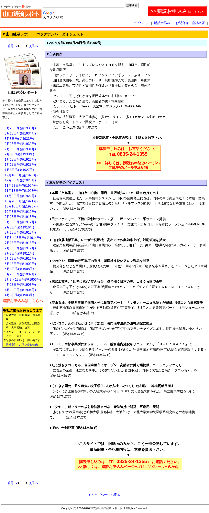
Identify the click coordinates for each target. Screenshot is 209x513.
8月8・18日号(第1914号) (23, 237)
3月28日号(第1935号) (20, 128)
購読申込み (162, 23)
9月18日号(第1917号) (20, 222)
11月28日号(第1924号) (21, 185)
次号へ (33, 46)
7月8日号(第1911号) (19, 253)
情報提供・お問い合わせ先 (22, 344)
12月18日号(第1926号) (21, 175)
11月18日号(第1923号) (21, 190)
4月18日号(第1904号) (20, 290)
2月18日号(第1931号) (20, 149)
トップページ (139, 23)
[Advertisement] (18, 412)
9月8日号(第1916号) (19, 227)
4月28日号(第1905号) (20, 284)
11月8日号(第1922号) (20, 196)
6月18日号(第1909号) (20, 264)
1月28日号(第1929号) (20, 159)
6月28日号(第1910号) (20, 258)
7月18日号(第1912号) (20, 248)
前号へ (12, 46)
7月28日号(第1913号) (20, 243)
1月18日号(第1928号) (20, 164)
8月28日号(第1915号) (20, 232)
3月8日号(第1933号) (19, 138)
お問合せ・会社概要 (190, 23)
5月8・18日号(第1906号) (23, 279)
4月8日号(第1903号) (19, 295)
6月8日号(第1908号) (19, 269)
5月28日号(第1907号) (20, 274)
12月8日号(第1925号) (20, 180)
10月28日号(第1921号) (21, 201)
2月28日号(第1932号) (20, 144)
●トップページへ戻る (104, 494)
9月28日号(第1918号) (20, 216)
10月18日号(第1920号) (21, 206)
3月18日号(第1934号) (20, 133)
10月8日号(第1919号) (20, 211)
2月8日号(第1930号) (19, 154)
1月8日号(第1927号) (19, 170)
